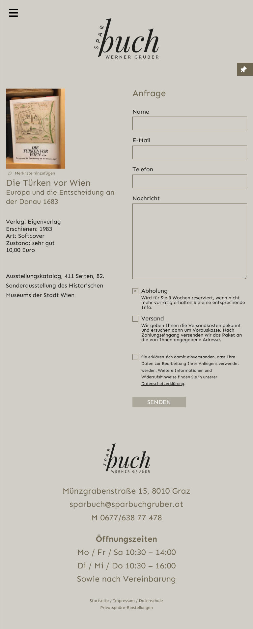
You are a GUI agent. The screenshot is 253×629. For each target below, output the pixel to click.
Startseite (99, 600)
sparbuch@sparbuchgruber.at (126, 504)
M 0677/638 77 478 (126, 518)
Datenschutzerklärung (162, 383)
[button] (35, 173)
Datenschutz (151, 600)
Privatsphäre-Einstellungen (126, 607)
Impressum (124, 600)
